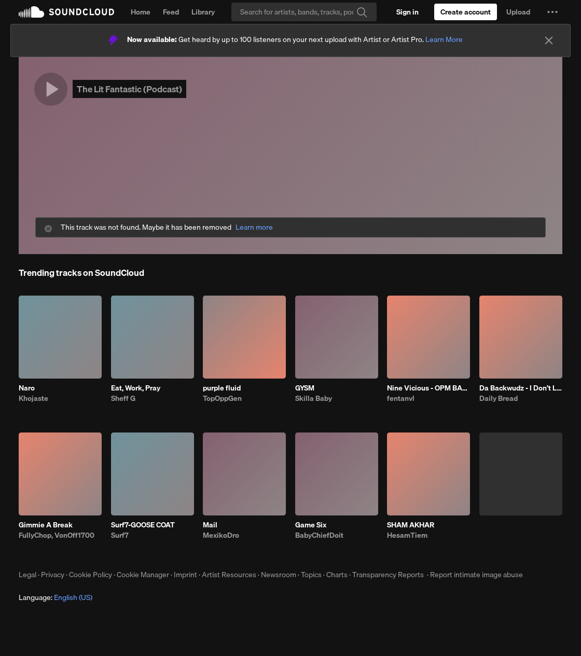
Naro (27, 388)
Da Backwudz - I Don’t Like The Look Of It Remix (520, 388)
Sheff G (123, 398)
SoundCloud (66, 12)
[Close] (549, 40)
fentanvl (400, 398)
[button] (552, 12)
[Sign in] (407, 12)
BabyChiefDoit (319, 535)
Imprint (185, 574)
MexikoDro (221, 535)
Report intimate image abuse (476, 574)
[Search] (304, 12)
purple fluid (222, 388)
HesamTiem (407, 535)
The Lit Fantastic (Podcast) (129, 89)
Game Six (310, 525)
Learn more (254, 227)
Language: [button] (55, 597)
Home (140, 12)
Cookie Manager (143, 574)
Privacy (52, 574)
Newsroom (278, 574)
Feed (171, 12)
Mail (210, 525)
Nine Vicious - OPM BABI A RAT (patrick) (428, 388)
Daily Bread (498, 398)
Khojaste (33, 398)
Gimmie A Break (46, 525)
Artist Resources (229, 574)
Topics (311, 574)
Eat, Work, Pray (135, 388)
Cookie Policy (90, 574)
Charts (337, 574)
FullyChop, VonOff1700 (56, 535)
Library (203, 12)
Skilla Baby (313, 398)
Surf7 (120, 535)
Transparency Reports (388, 574)
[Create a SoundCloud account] (465, 12)
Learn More (444, 39)
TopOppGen (222, 398)
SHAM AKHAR (410, 525)
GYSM (304, 388)
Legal (27, 574)
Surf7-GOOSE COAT (143, 525)
